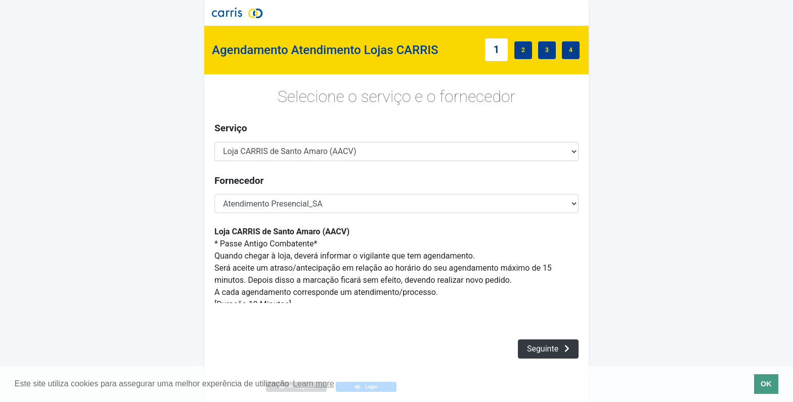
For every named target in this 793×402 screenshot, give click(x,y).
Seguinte (548, 349)
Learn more (313, 383)
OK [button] (766, 384)
